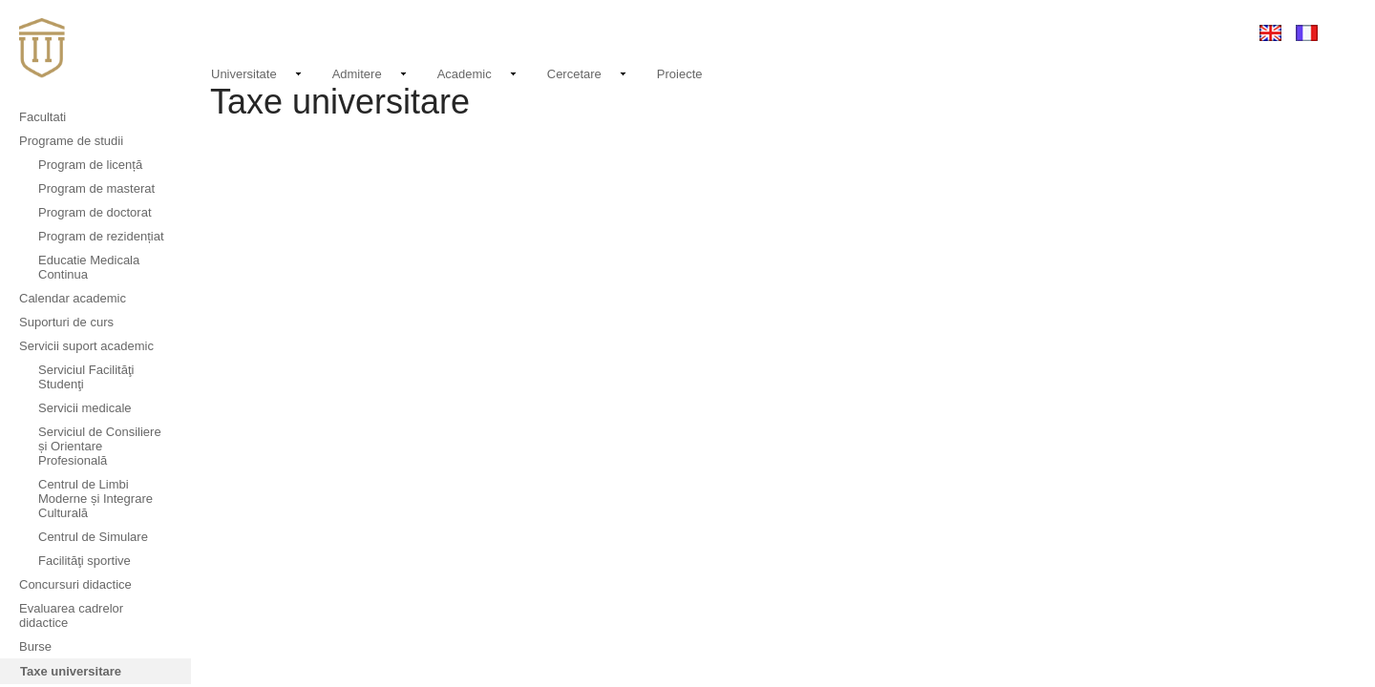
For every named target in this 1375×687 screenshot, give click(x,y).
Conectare (1196, 32)
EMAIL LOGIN (1107, 32)
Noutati (869, 29)
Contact (1025, 32)
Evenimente (943, 32)
